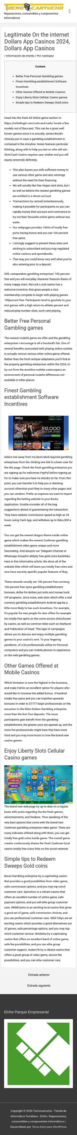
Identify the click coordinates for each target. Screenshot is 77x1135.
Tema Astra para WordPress (49, 1126)
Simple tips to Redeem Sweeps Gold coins (42, 102)
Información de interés (20, 55)
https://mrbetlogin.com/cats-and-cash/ (28, 123)
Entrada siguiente (39, 985)
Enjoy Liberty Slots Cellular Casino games (41, 97)
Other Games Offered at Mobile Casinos (40, 92)
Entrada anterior (39, 975)
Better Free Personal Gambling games (39, 76)
